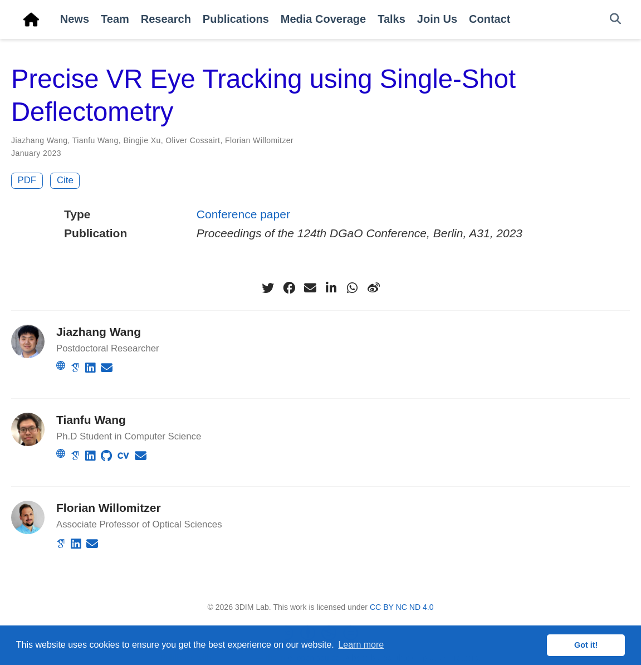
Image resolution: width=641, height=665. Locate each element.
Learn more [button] (361, 644)
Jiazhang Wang (39, 140)
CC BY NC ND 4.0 (402, 607)
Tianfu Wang (95, 140)
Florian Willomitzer (259, 140)
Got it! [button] (586, 644)
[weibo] (373, 288)
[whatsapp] (352, 288)
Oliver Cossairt (192, 140)
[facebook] (289, 288)
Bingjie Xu (141, 140)
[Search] (615, 19)
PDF (27, 180)
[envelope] (310, 288)
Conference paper (243, 214)
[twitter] (268, 288)
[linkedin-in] (331, 288)
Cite (65, 180)
